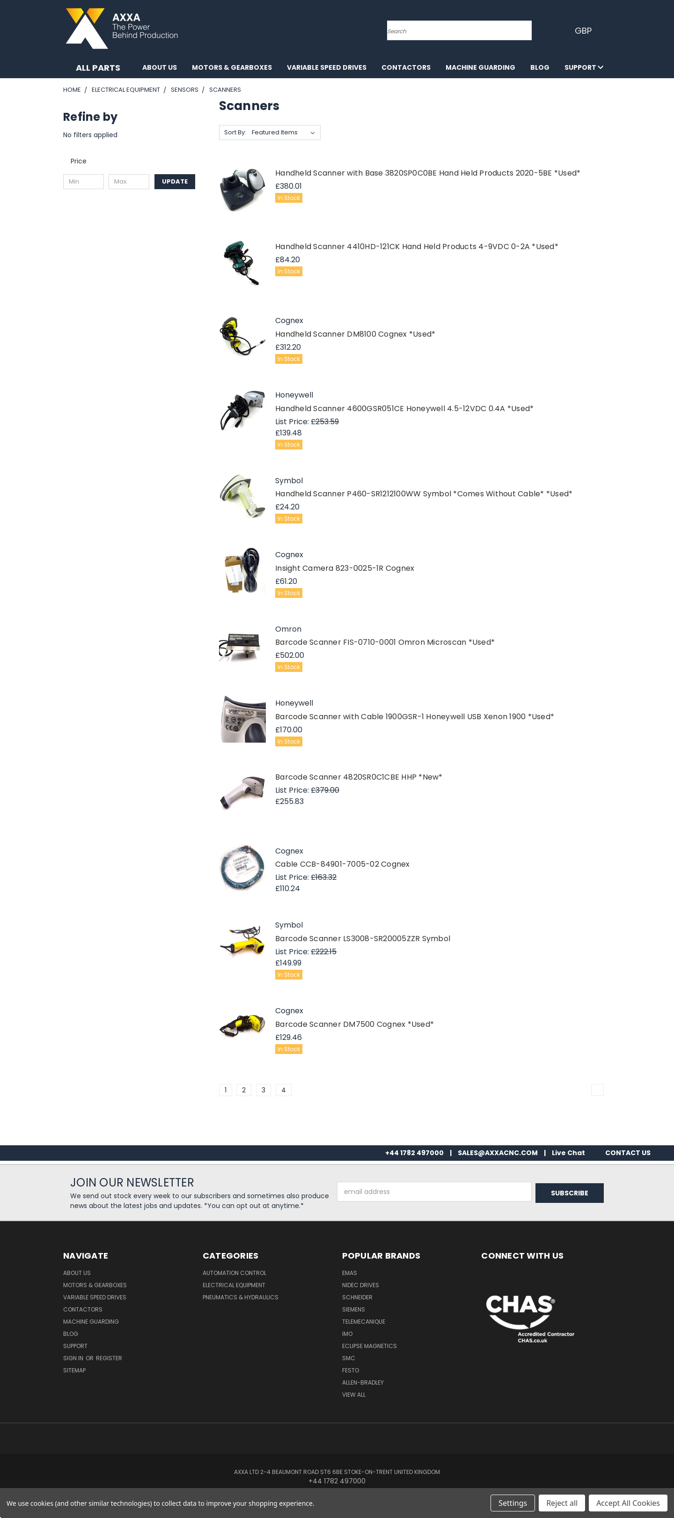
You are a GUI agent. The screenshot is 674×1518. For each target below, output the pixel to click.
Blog (539, 67)
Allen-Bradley (363, 1382)
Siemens (353, 1309)
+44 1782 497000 (414, 1152)
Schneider (357, 1297)
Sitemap (74, 1370)
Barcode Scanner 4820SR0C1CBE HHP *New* (359, 777)
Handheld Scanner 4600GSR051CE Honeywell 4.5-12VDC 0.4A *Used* (404, 408)
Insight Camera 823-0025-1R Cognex (344, 568)
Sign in (74, 1358)
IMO (347, 1334)
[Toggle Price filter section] (83, 161)
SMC (348, 1358)
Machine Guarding (480, 67)
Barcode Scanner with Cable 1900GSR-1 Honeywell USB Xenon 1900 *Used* (414, 716)
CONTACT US (628, 1152)
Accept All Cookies (628, 1503)
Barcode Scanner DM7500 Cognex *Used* (354, 1024)
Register (109, 1358)
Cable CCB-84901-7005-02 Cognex (342, 864)
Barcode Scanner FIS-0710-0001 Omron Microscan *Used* (385, 642)
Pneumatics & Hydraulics (240, 1297)
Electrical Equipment (234, 1285)
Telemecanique (363, 1322)
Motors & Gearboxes (232, 67)
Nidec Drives (360, 1285)
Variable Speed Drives (326, 67)
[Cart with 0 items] (608, 30)
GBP (584, 31)
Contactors (406, 67)
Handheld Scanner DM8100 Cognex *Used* (355, 334)
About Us (159, 67)
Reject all (562, 1503)
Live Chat (568, 1152)
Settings (512, 1503)
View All (354, 1395)
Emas (349, 1273)
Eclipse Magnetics (369, 1346)
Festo (350, 1370)
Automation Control (234, 1273)
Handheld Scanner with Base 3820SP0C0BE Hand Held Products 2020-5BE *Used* (427, 173)
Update (175, 181)
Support (583, 67)
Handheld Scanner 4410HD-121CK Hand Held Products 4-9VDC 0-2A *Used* (416, 246)
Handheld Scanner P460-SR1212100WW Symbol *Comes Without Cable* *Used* (423, 493)
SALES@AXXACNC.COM (498, 1152)
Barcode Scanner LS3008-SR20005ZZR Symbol (362, 938)
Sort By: (235, 132)
